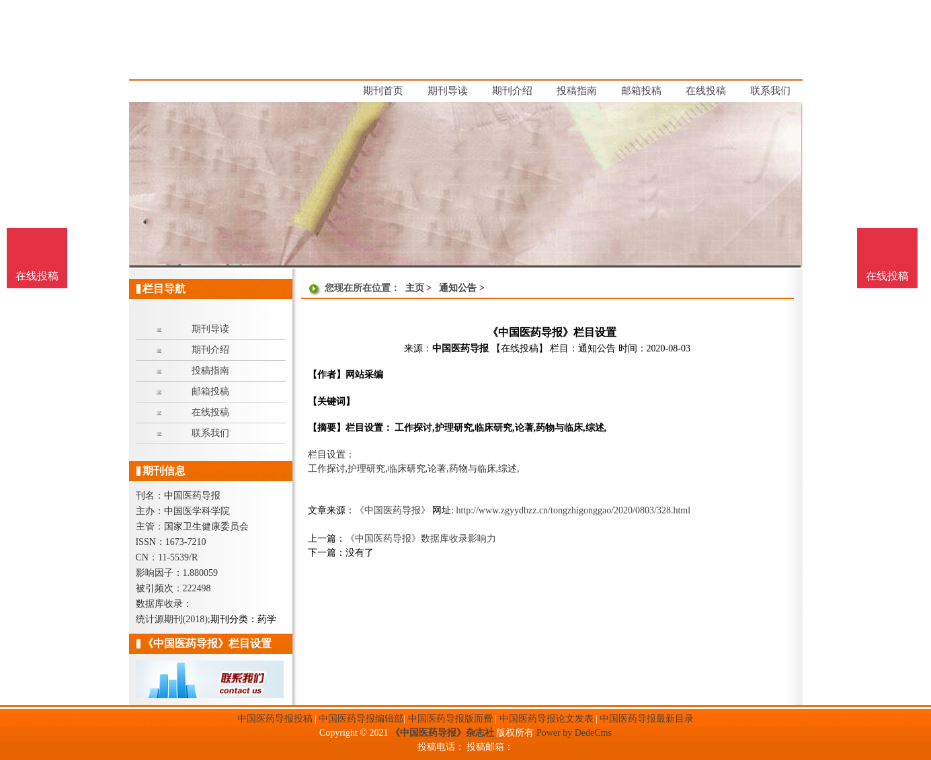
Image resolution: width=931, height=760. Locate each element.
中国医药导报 (460, 348)
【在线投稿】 (519, 348)
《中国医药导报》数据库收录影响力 (421, 539)
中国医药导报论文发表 (546, 719)
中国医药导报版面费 (450, 719)
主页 (414, 288)
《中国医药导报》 (392, 510)
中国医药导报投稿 (275, 719)
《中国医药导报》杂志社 (442, 733)
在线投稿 (887, 276)
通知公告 (458, 288)
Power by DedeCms (574, 733)
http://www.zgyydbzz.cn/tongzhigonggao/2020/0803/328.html (573, 510)
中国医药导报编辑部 (361, 719)
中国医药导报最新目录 (647, 719)
